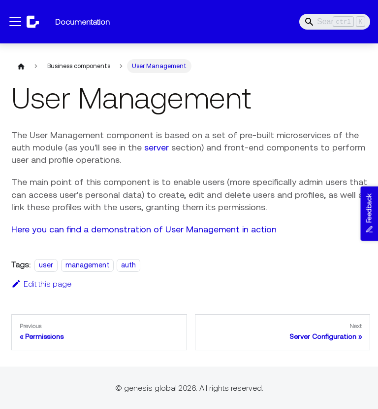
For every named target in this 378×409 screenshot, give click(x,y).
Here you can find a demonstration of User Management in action (143, 229)
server (156, 147)
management (87, 265)
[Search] (334, 22)
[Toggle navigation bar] (15, 21)
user (45, 265)
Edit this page (41, 283)
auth (128, 265)
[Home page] (20, 66)
